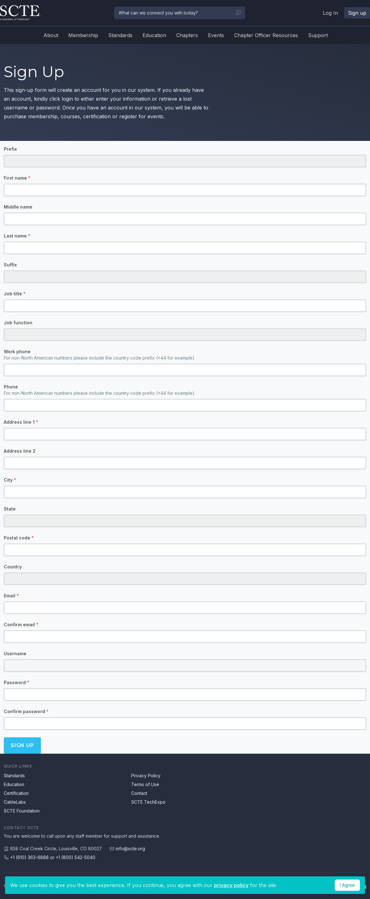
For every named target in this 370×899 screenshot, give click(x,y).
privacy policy (231, 885)
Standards (120, 35)
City (10, 480)
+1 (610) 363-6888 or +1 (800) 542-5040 (52, 857)
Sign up (357, 13)
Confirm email (21, 624)
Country (13, 566)
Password (16, 682)
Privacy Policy (145, 775)
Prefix (10, 149)
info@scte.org (130, 848)
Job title (14, 293)
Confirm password (26, 711)
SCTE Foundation (22, 810)
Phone (185, 390)
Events (216, 35)
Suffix (10, 264)
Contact (139, 793)
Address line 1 (21, 422)
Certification (16, 793)
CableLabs (15, 802)
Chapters (187, 35)
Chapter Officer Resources (266, 35)
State (10, 508)
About (50, 35)
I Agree (347, 885)
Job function (18, 322)
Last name (17, 235)
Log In (330, 13)
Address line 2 (20, 451)
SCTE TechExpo (148, 802)
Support (318, 35)
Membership (83, 35)
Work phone (185, 355)
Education (154, 35)
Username (15, 653)
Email (11, 595)
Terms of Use (145, 784)
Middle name (18, 206)
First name (17, 178)
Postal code (19, 537)
